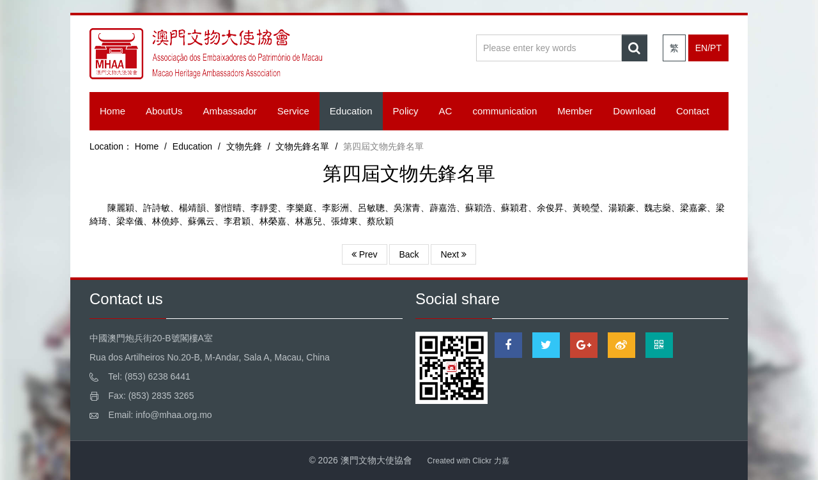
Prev (364, 254)
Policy (406, 110)
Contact (692, 110)
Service (293, 110)
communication (504, 110)
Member (574, 110)
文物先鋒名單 (302, 146)
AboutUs (164, 110)
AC (445, 110)
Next (453, 254)
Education (351, 110)
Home (112, 110)
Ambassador (230, 110)
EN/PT (708, 48)
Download (634, 110)
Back (409, 254)
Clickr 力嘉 (490, 460)
